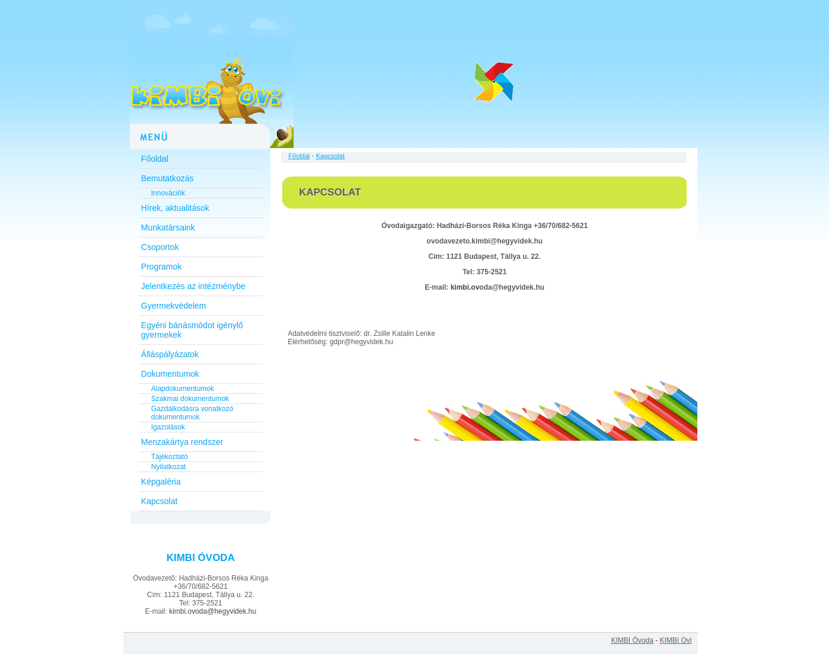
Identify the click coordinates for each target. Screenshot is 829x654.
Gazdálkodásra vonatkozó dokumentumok (192, 413)
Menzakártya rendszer (182, 442)
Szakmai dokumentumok (190, 399)
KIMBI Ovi (675, 640)
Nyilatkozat (168, 467)
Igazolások (168, 427)
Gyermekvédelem (173, 305)
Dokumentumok (170, 374)
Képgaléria (161, 481)
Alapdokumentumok (182, 388)
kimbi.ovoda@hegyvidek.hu (212, 611)
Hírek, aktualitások (175, 208)
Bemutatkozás (167, 178)
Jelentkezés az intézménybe (193, 286)
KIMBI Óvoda (632, 640)
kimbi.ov (465, 287)
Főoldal (154, 159)
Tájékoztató (169, 457)
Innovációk (168, 193)
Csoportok (160, 247)
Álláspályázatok (170, 354)
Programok (161, 266)
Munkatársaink (168, 227)
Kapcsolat (159, 501)
